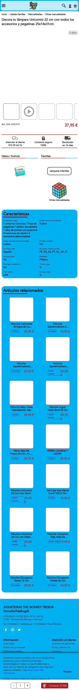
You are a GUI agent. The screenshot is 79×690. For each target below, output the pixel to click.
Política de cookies (12, 651)
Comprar (58, 685)
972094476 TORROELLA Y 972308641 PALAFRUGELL (34, 624)
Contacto (56, 651)
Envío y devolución (61, 647)
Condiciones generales (63, 643)
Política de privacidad (14, 647)
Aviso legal (8, 643)
